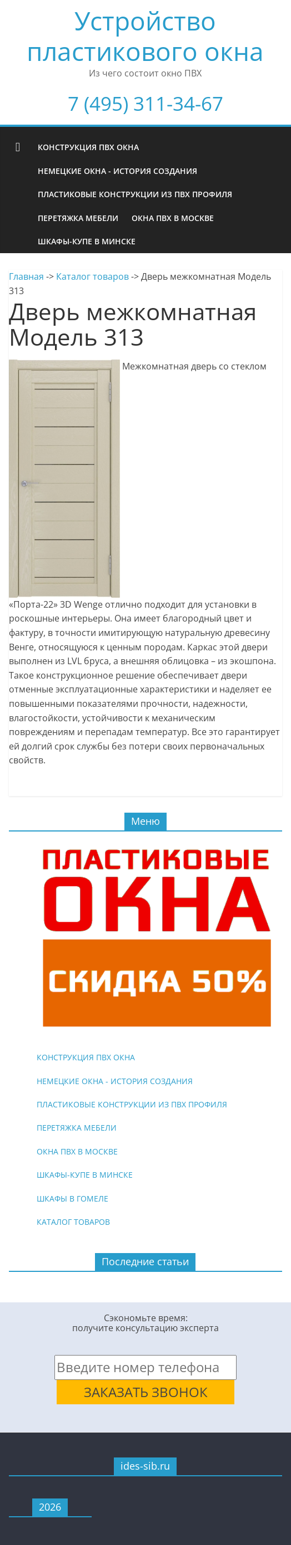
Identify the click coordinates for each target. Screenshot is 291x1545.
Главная (26, 276)
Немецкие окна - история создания (117, 171)
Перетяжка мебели (78, 218)
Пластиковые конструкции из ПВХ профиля (135, 194)
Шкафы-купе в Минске (87, 241)
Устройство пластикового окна (145, 35)
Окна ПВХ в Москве (173, 218)
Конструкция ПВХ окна (88, 147)
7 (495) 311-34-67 (145, 103)
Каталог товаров (92, 276)
